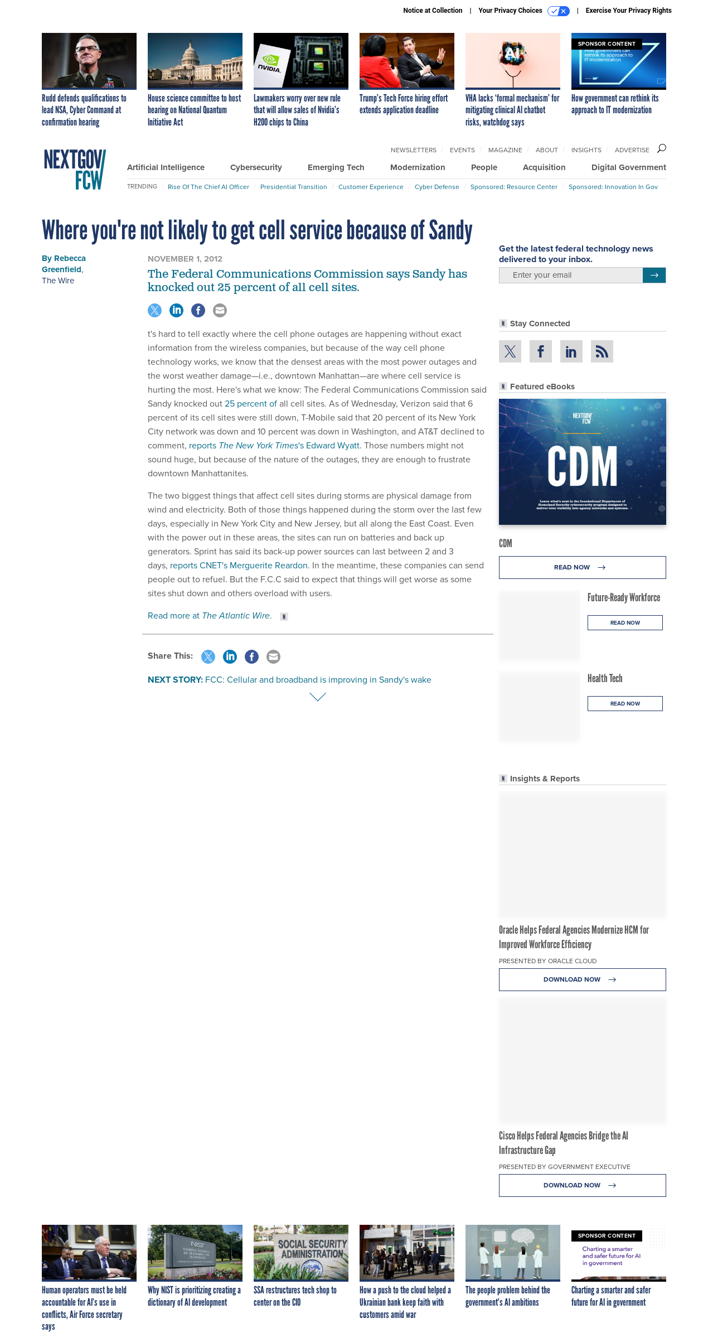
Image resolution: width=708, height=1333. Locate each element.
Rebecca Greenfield (64, 264)
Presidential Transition (293, 187)
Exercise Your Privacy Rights (629, 11)
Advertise (632, 150)
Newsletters (414, 150)
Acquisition (544, 167)
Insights (586, 150)
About (547, 150)
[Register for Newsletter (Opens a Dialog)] (654, 275)
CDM (505, 543)
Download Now (583, 979)
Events (462, 150)
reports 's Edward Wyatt (274, 445)
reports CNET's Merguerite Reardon (239, 565)
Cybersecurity (256, 167)
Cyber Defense (437, 187)
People (484, 167)
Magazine (505, 150)
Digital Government (628, 167)
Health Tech (605, 678)
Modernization (417, 167)
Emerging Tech (336, 167)
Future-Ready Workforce (624, 597)
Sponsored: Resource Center (514, 187)
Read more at (209, 615)
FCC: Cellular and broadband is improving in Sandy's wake (318, 679)
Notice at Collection (432, 11)
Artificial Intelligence (166, 167)
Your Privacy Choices (524, 11)
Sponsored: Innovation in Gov (613, 187)
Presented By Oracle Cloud (548, 961)
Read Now (583, 567)
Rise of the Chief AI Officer (208, 187)
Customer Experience (371, 187)
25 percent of (251, 403)
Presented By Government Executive (565, 1167)
